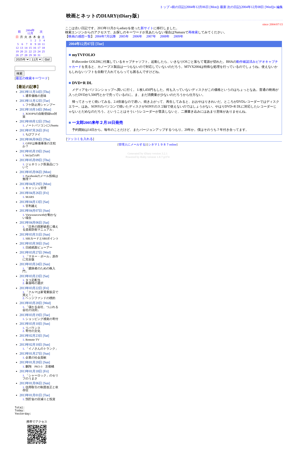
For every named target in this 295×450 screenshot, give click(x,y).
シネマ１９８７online (162, 144)
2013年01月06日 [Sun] (34, 383)
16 (34, 47)
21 (26, 51)
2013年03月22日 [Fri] (34, 288)
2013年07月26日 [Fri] (34, 130)
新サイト (147, 28)
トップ (165, 7)
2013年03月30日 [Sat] (34, 243)
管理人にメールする (132, 144)
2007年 (151, 36)
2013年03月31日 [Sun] (34, 234)
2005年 (124, 36)
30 (34, 55)
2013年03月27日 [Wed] (35, 252)
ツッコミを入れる (80, 139)
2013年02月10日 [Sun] (34, 344)
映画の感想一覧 (79, 36)
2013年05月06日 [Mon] (35, 172)
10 (39, 44)
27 (21, 55)
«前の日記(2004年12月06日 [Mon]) (194, 7)
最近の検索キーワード (32, 78)
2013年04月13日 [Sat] (34, 202)
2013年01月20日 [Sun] (34, 362)
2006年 (137, 36)
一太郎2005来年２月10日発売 (97, 122)
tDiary (148, 153)
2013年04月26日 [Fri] (34, 193)
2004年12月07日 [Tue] (86, 44)
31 (39, 55)
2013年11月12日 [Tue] (34, 101)
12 (17, 47)
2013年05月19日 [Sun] (34, 151)
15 (30, 47)
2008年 (165, 36)
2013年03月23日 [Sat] (34, 276)
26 (17, 55)
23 (34, 51)
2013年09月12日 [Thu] (34, 121)
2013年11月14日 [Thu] (34, 92)
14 (26, 47)
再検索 (193, 32)
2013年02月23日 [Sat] (34, 335)
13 (21, 47)
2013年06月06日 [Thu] (34, 139)
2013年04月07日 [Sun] (34, 210)
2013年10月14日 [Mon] (35, 109)
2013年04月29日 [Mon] (35, 184)
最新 (223, 7)
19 (17, 51)
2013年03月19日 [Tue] (34, 315)
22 (30, 51)
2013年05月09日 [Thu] (34, 160)
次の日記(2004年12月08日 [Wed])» (251, 7)
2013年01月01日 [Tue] (34, 395)
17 (39, 47)
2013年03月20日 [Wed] (35, 303)
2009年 (178, 36)
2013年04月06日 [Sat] (34, 222)
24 (39, 51)
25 (43, 51)
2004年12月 (30, 32)
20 (21, 51)
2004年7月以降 (105, 36)
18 (43, 47)
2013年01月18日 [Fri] (34, 371)
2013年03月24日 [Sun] (34, 264)
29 (30, 55)
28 (26, 55)
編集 (279, 7)
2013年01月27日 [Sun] (34, 353)
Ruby (143, 157)
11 (43, 44)
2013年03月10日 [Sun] (34, 323)
